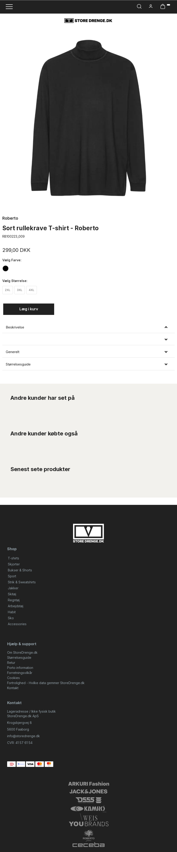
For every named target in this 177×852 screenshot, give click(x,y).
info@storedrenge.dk (23, 736)
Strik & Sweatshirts (22, 582)
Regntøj (14, 600)
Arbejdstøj (15, 606)
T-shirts (13, 558)
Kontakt (12, 688)
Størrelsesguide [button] (18, 364)
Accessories (17, 624)
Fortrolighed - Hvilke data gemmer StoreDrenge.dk (46, 683)
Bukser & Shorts (20, 570)
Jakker (13, 588)
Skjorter (14, 564)
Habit (12, 612)
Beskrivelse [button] (15, 327)
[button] (88, 340)
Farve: (11, 260)
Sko (11, 618)
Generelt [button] (12, 352)
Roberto (10, 218)
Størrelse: (14, 281)
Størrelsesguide (19, 657)
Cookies (13, 678)
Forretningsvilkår (19, 673)
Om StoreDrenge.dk (22, 652)
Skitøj (12, 594)
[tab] (88, 327)
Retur (11, 663)
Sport (12, 576)
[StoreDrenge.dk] (88, 20)
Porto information (20, 668)
